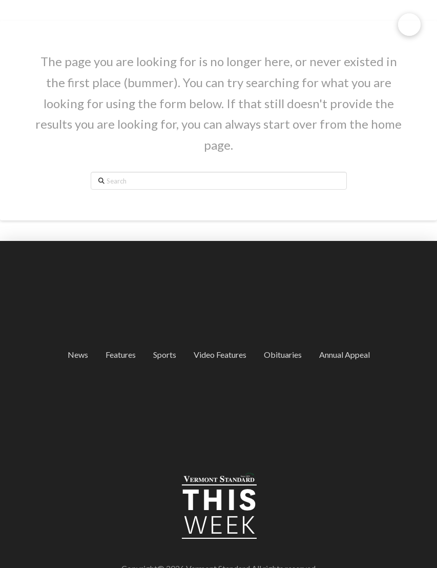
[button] (409, 24)
